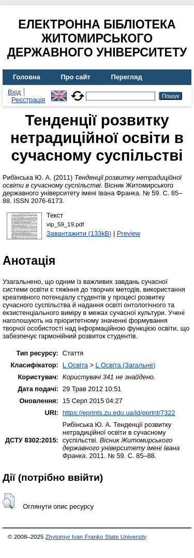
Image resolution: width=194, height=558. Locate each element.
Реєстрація (28, 100)
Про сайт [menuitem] (76, 77)
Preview (129, 233)
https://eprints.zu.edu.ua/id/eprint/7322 (119, 413)
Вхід (14, 92)
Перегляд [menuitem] (126, 77)
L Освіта (75, 365)
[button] (8, 501)
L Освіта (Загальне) (125, 365)
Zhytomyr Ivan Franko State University (96, 537)
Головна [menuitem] (26, 77)
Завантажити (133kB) (79, 233)
